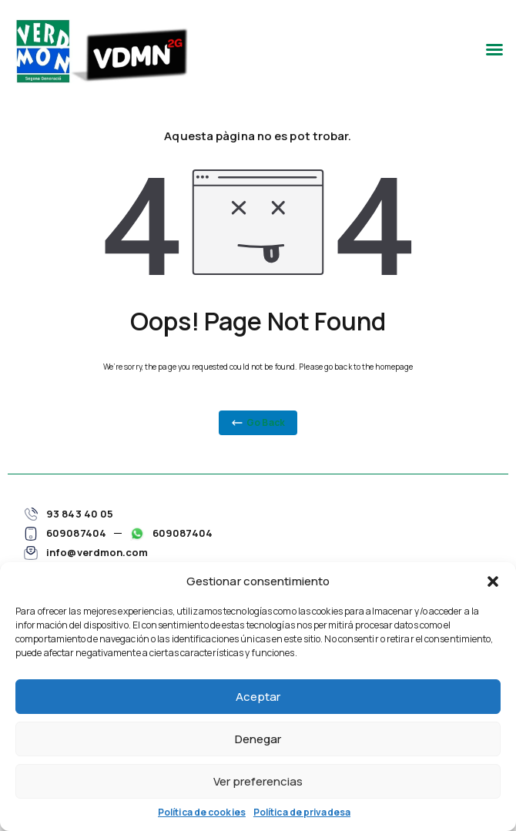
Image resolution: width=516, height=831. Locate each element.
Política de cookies (202, 812)
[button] (493, 581)
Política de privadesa (301, 812)
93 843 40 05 (79, 514)
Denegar (258, 739)
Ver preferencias (258, 781)
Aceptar (258, 697)
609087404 (76, 533)
